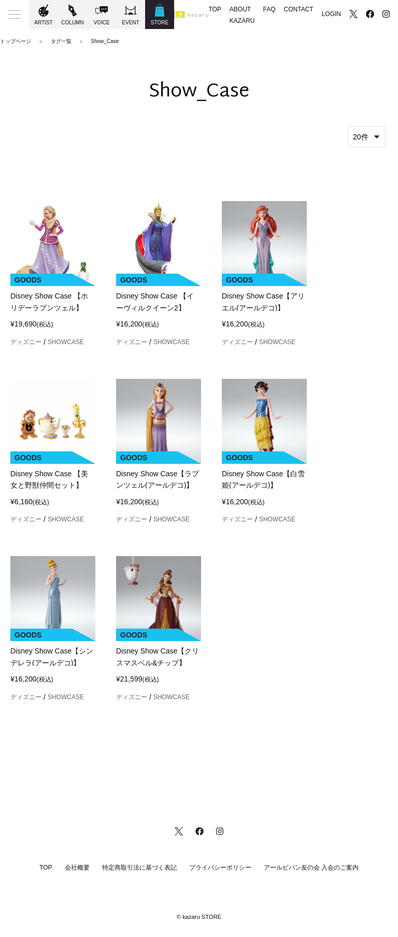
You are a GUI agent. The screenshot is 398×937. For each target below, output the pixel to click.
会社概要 (77, 867)
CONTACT (299, 9)
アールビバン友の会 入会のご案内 (311, 867)
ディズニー (25, 342)
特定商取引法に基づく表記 (139, 867)
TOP (214, 9)
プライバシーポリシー (220, 867)
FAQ (269, 9)
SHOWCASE (66, 342)
